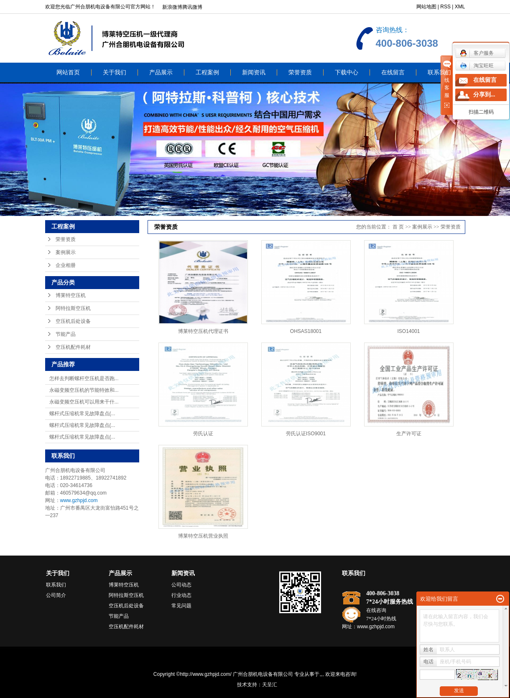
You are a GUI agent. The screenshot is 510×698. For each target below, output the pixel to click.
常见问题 (181, 606)
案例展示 (66, 252)
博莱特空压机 (71, 295)
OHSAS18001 (305, 331)
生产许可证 (408, 434)
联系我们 (439, 72)
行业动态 (181, 595)
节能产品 (66, 334)
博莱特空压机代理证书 (203, 331)
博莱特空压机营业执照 (203, 536)
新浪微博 (172, 7)
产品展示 (161, 72)
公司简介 (56, 595)
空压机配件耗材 (73, 347)
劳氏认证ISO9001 (306, 434)
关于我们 (114, 72)
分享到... (484, 94)
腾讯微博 (192, 7)
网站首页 (68, 72)
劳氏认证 (203, 434)
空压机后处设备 (73, 321)
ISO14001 (408, 331)
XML (460, 7)
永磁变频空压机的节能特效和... (84, 390)
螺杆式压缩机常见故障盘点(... (82, 413)
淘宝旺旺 (477, 65)
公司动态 (181, 585)
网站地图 (426, 7)
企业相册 (66, 265)
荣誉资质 (300, 72)
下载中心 (346, 72)
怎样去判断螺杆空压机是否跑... (84, 378)
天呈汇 (269, 685)
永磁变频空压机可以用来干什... (84, 402)
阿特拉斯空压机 (73, 308)
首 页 (398, 227)
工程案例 (207, 72)
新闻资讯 (253, 72)
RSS (445, 7)
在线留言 (393, 72)
